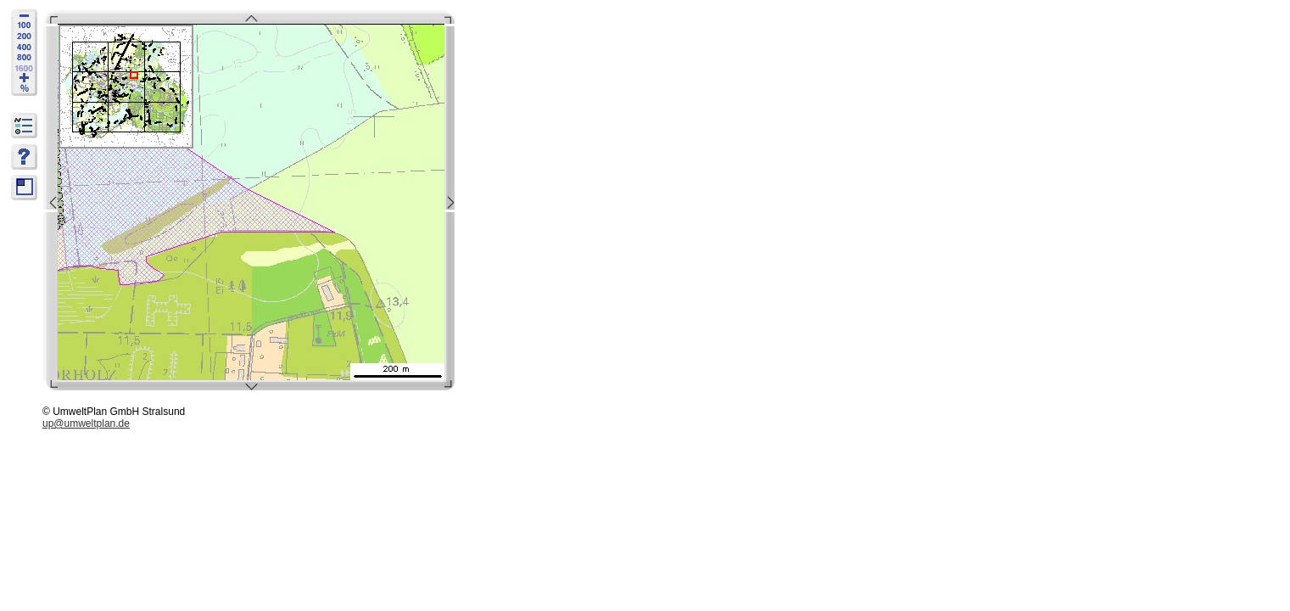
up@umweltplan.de (86, 423)
